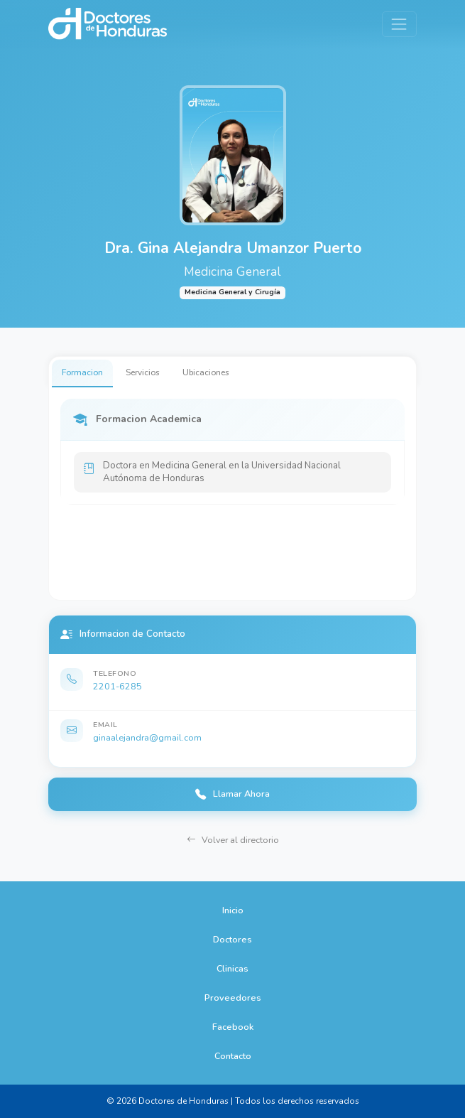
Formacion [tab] (82, 372)
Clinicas (232, 968)
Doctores (232, 939)
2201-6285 (117, 686)
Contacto (232, 1056)
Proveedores (232, 997)
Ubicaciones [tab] (205, 372)
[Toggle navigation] (399, 23)
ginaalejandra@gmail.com (147, 737)
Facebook (232, 1027)
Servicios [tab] (143, 372)
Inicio (233, 910)
